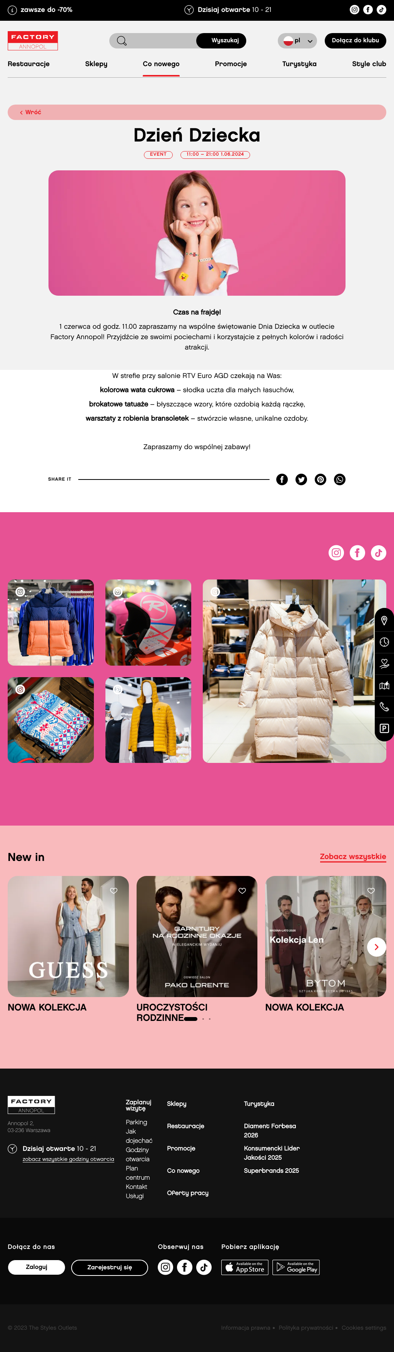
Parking (136, 1123)
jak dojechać (139, 1136)
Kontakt (136, 1187)
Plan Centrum (138, 1173)
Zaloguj (36, 1267)
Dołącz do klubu (355, 40)
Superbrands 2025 (271, 1171)
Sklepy (96, 64)
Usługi (135, 1196)
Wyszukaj (225, 40)
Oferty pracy (188, 1193)
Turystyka (299, 64)
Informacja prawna (245, 1328)
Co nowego (161, 64)
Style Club (369, 64)
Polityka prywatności (306, 1328)
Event (158, 155)
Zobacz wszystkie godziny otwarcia (68, 1159)
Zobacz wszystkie (353, 857)
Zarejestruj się (109, 1267)
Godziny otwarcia (138, 1154)
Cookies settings (364, 1328)
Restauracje (29, 64)
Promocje (231, 64)
